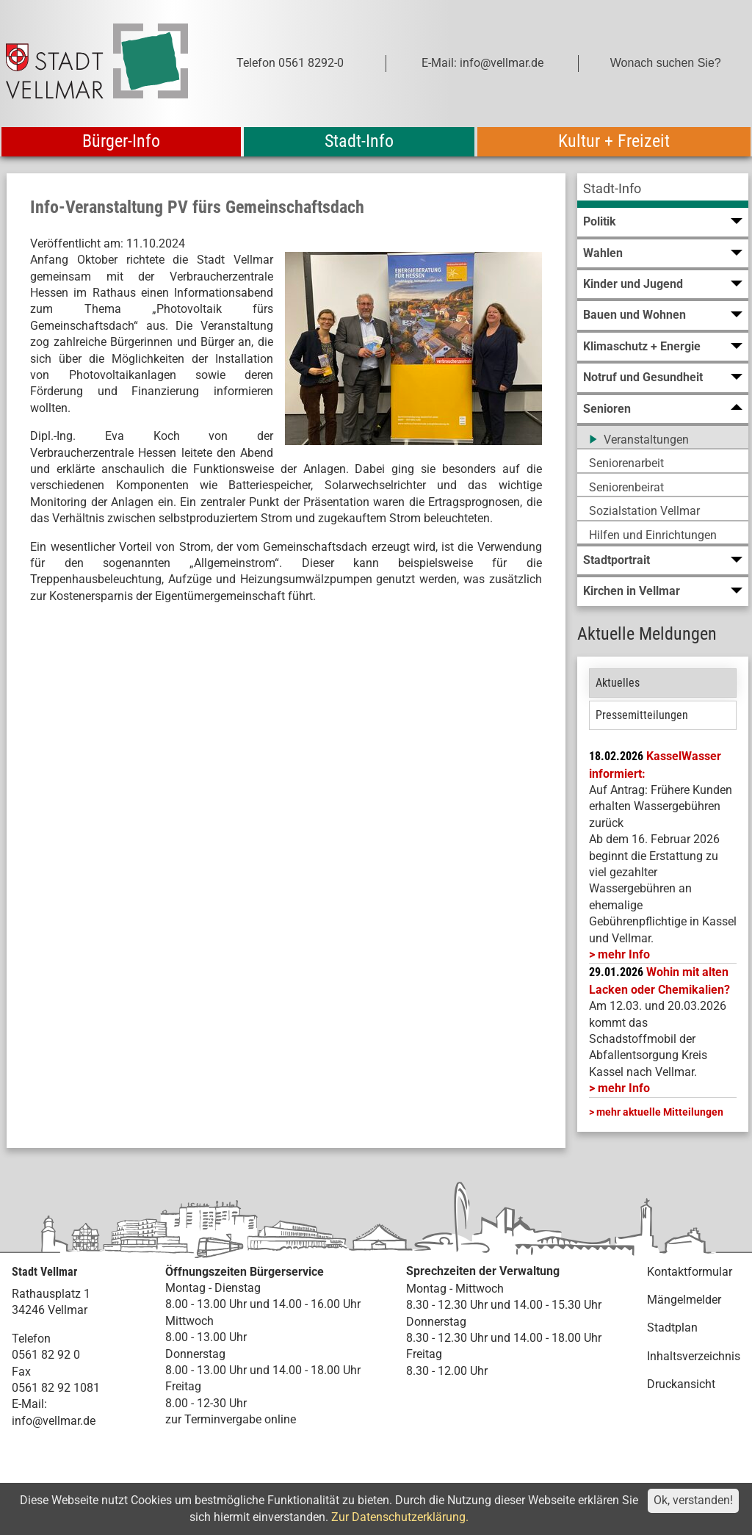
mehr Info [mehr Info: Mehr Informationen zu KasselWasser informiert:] (624, 954)
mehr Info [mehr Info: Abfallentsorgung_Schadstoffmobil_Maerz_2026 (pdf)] (624, 1088)
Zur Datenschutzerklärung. (400, 1517)
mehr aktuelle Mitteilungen (659, 1112)
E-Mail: (29, 1404)
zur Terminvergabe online (230, 1419)
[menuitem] (662, 190)
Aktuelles (618, 683)
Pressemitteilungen (642, 715)
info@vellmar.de (53, 1421)
